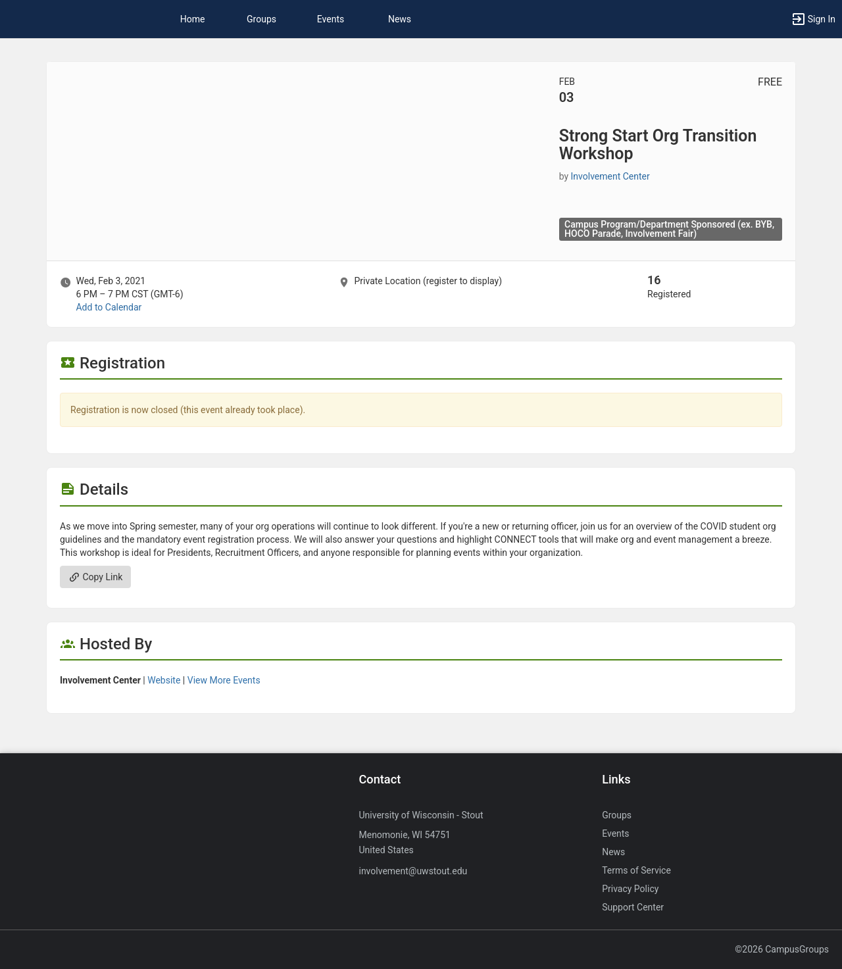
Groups (261, 19)
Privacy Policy (630, 888)
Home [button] (192, 19)
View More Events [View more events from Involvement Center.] (223, 680)
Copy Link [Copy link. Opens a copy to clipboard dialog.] (95, 577)
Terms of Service (636, 870)
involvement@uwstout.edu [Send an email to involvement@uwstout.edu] (413, 871)
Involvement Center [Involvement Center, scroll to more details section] (610, 176)
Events (330, 19)
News (399, 19)
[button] (813, 19)
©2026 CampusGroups (782, 949)
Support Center (633, 907)
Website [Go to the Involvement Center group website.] (163, 680)
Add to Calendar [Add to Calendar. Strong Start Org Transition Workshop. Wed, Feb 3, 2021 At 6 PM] (108, 307)
